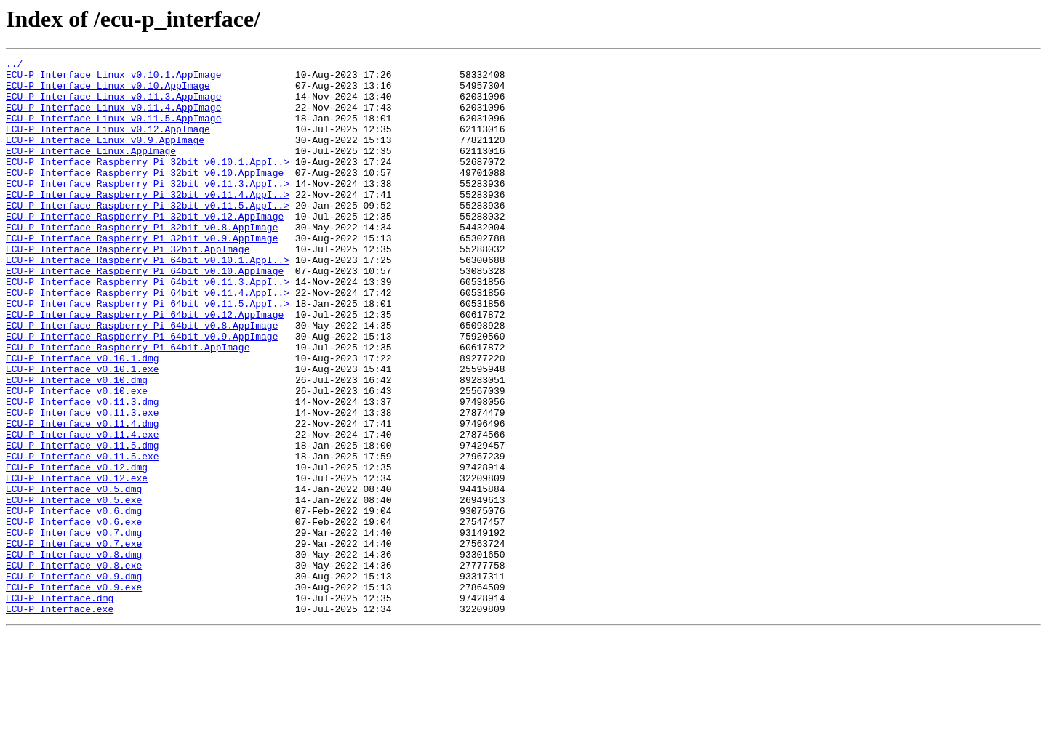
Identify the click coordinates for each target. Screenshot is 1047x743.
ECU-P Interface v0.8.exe (74, 667)
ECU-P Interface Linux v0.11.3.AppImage (113, 104)
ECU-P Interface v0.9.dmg (74, 680)
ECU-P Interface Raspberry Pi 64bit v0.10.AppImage (145, 314)
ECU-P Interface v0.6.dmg (74, 602)
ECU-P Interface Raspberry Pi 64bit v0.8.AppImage (142, 379)
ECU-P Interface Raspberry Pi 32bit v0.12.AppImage (145, 248)
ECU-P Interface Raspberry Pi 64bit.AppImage (127, 405)
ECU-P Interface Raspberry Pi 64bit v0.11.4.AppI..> (147, 340)
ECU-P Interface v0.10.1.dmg (82, 418)
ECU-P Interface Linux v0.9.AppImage (105, 157)
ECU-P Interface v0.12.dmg (77, 549)
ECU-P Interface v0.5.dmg (74, 575)
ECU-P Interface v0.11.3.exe (82, 484)
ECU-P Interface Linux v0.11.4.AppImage (113, 117)
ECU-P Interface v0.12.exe (77, 562)
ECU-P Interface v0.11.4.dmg (82, 497)
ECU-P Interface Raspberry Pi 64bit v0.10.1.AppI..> (147, 301)
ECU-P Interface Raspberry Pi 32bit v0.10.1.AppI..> (147, 183)
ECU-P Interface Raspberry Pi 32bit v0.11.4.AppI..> (147, 222)
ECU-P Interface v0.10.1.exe (82, 431)
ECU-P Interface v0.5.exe (74, 588)
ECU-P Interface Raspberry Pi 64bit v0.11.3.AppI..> (147, 327)
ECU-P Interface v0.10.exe (77, 458)
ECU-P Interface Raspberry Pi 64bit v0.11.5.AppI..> (147, 353)
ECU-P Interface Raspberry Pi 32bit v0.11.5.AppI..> (147, 235)
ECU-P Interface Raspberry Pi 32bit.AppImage (127, 287)
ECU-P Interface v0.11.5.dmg (82, 523)
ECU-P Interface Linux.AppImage (91, 170)
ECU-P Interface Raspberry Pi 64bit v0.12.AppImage (145, 366)
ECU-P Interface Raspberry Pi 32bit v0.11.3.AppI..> (147, 209)
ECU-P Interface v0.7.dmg (74, 628)
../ (14, 65)
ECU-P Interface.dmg (59, 706)
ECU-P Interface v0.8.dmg (74, 654)
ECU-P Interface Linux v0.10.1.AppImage (113, 78)
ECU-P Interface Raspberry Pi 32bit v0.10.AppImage (145, 196)
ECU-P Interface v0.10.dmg (77, 444)
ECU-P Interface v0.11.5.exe (82, 536)
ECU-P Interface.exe (59, 719)
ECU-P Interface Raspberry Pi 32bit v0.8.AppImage (142, 261)
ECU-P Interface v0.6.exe (74, 615)
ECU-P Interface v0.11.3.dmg (82, 471)
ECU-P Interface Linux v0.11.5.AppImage (113, 130)
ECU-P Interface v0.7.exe (74, 641)
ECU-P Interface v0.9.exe (74, 693)
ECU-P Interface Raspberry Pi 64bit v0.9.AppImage (142, 392)
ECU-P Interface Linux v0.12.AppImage (108, 143)
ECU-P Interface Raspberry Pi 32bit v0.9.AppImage (142, 274)
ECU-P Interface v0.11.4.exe (82, 510)
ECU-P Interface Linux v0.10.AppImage (108, 91)
